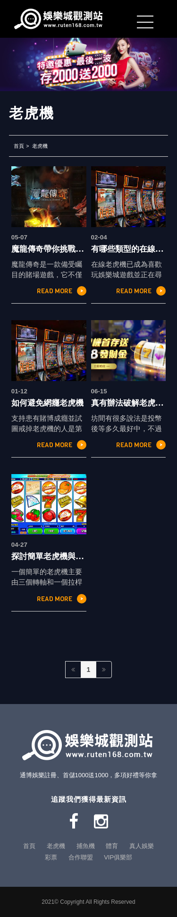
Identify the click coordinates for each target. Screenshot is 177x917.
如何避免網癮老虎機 (47, 403)
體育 (112, 845)
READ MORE (61, 291)
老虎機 (40, 146)
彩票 (51, 857)
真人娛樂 (141, 845)
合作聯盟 (80, 857)
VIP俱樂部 (118, 857)
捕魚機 (85, 845)
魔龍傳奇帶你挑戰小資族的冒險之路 (75, 249)
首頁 (19, 146)
